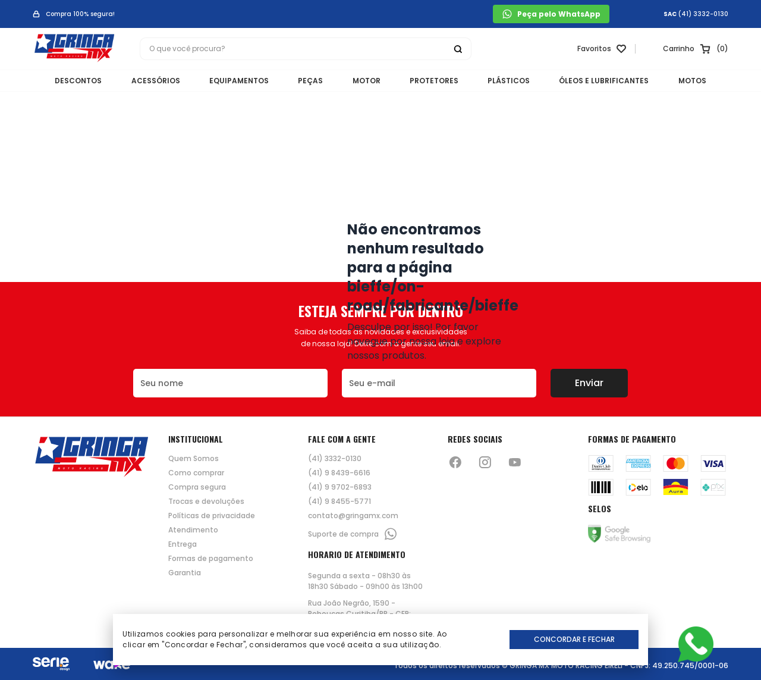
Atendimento (193, 530)
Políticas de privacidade (211, 515)
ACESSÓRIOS (152, 81)
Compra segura (197, 487)
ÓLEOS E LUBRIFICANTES (607, 81)
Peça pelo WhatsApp (551, 14)
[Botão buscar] (458, 49)
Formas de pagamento (210, 558)
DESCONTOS (74, 81)
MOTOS (696, 81)
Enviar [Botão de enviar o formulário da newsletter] (589, 383)
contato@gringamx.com (353, 515)
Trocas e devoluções (206, 501)
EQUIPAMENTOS (237, 81)
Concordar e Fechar (574, 639)
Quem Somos (193, 458)
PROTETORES (435, 81)
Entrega (182, 544)
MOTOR (366, 81)
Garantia (184, 572)
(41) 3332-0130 (703, 14)
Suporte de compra (353, 534)
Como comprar (196, 473)
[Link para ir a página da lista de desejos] (600, 49)
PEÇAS (309, 81)
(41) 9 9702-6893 (340, 487)
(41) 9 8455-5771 (339, 501)
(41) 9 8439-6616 (339, 473)
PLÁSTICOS (511, 81)
